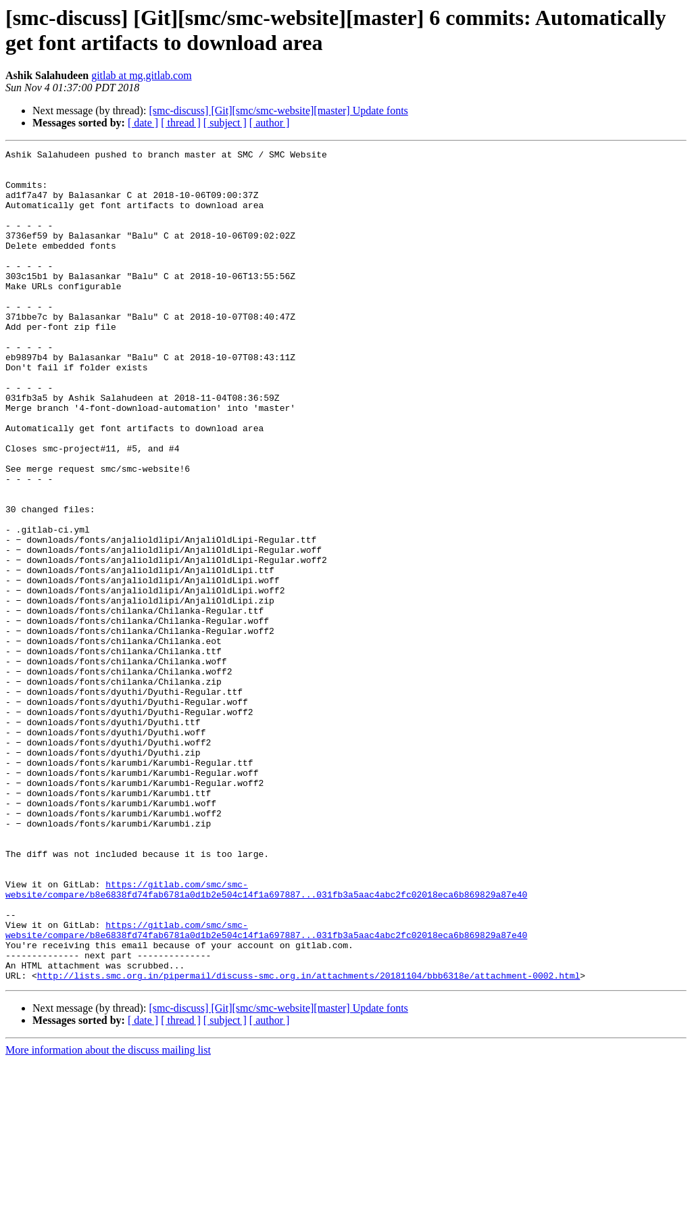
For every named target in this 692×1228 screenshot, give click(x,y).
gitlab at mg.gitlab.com (141, 75)
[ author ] (269, 122)
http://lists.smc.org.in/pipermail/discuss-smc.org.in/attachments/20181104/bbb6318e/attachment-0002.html (308, 1141)
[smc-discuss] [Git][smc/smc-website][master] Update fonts (278, 110)
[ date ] (143, 122)
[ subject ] (225, 122)
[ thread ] (181, 122)
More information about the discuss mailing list (108, 1216)
